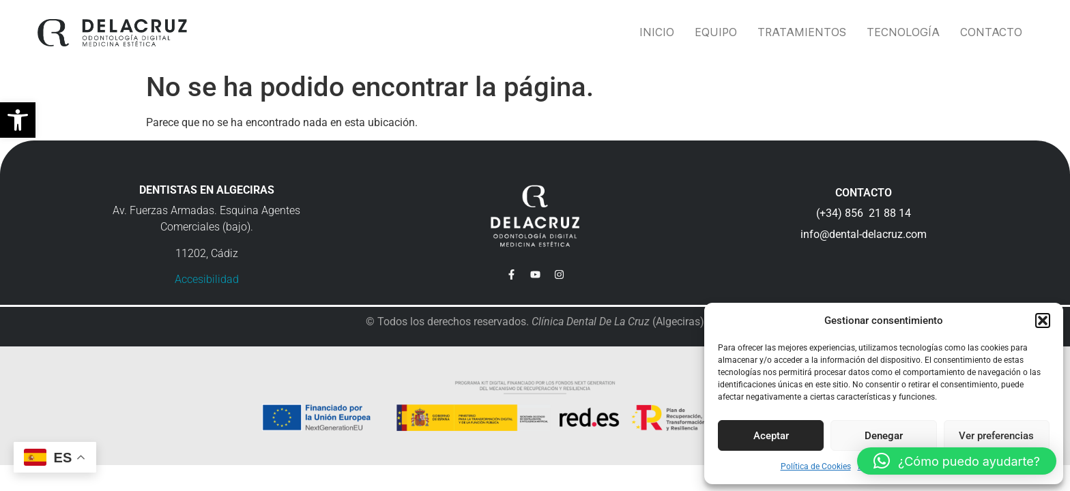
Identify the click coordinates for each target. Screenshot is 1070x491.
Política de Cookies (816, 466)
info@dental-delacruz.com (863, 234)
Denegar (884, 436)
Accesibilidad (207, 279)
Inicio (656, 32)
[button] (17, 120)
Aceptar (771, 436)
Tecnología (903, 32)
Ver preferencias (996, 436)
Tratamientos (801, 32)
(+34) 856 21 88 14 (863, 213)
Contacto (991, 32)
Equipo (716, 32)
